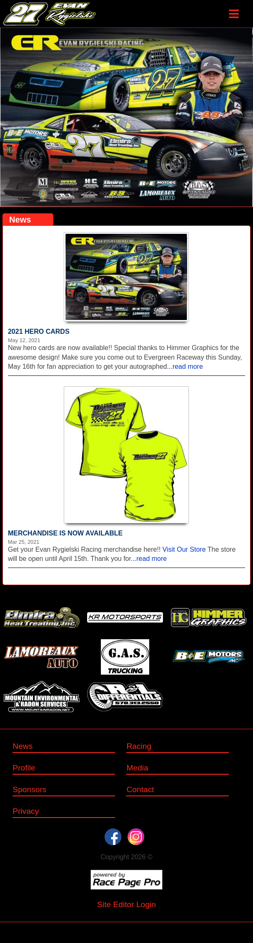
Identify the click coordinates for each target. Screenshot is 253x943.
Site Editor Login (126, 904)
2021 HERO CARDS (39, 331)
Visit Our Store (184, 549)
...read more (185, 366)
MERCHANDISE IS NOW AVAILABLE (65, 533)
